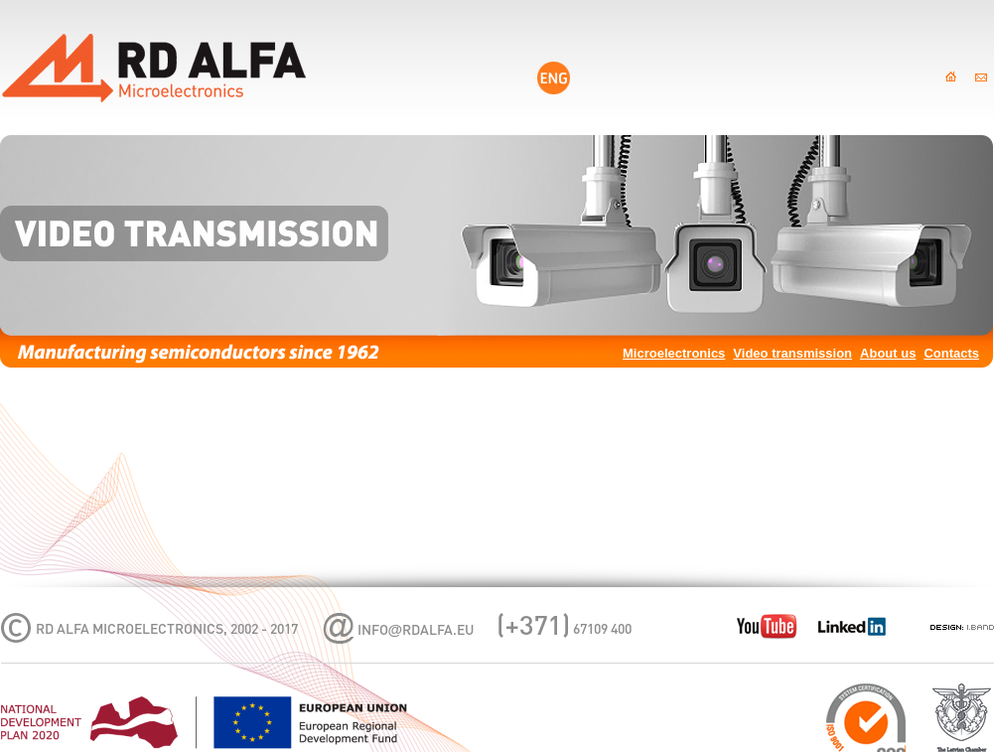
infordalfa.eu (416, 631)
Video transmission (792, 353)
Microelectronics (674, 353)
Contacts (951, 353)
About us (888, 353)
